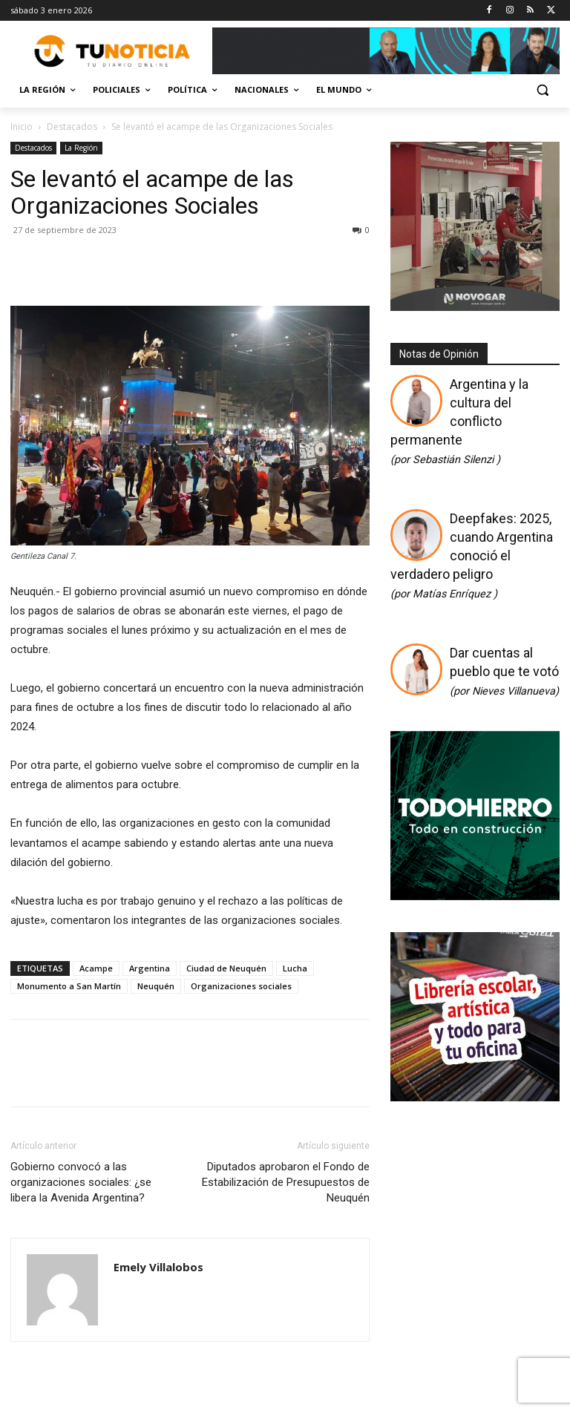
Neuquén (155, 985)
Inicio (21, 126)
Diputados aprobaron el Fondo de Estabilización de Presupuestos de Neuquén (286, 1182)
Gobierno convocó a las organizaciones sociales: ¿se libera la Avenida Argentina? (80, 1182)
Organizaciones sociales (241, 985)
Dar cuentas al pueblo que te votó (504, 671)
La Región (81, 147)
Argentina (149, 968)
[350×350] (475, 895)
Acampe (96, 968)
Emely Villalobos (158, 1266)
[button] (542, 90)
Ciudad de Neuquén (226, 968)
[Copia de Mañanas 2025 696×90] (386, 50)
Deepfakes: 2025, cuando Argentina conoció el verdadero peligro (471, 555)
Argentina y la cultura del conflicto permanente (459, 421)
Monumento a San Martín (69, 985)
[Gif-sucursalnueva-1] (475, 307)
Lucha (295, 968)
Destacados (72, 126)
